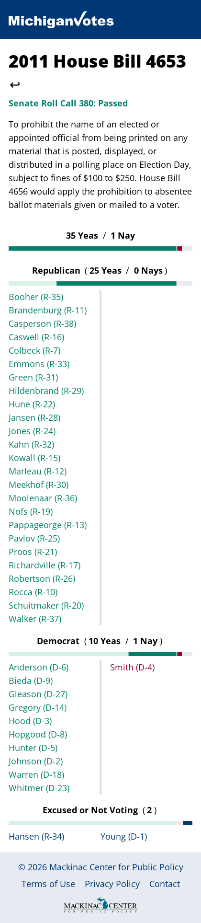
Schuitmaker (46, 605)
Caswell (36, 337)
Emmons (39, 363)
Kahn (31, 444)
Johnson (36, 761)
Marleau (38, 471)
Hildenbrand (46, 390)
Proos (33, 551)
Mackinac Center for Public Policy (116, 867)
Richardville (44, 565)
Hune (32, 404)
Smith (132, 667)
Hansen (36, 836)
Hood (30, 721)
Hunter (33, 747)
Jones (32, 431)
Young (123, 836)
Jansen (34, 417)
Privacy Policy (112, 883)
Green (33, 377)
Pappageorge (48, 525)
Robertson (42, 578)
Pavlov (34, 538)
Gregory (38, 707)
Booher (36, 296)
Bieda (31, 680)
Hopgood (38, 734)
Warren (36, 774)
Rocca (33, 592)
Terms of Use (48, 883)
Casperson (42, 323)
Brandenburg (48, 310)
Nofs (31, 511)
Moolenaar (43, 498)
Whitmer (39, 788)
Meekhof (38, 484)
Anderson (38, 667)
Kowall (34, 457)
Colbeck (34, 350)
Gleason (38, 694)
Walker (35, 618)
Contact (164, 883)
